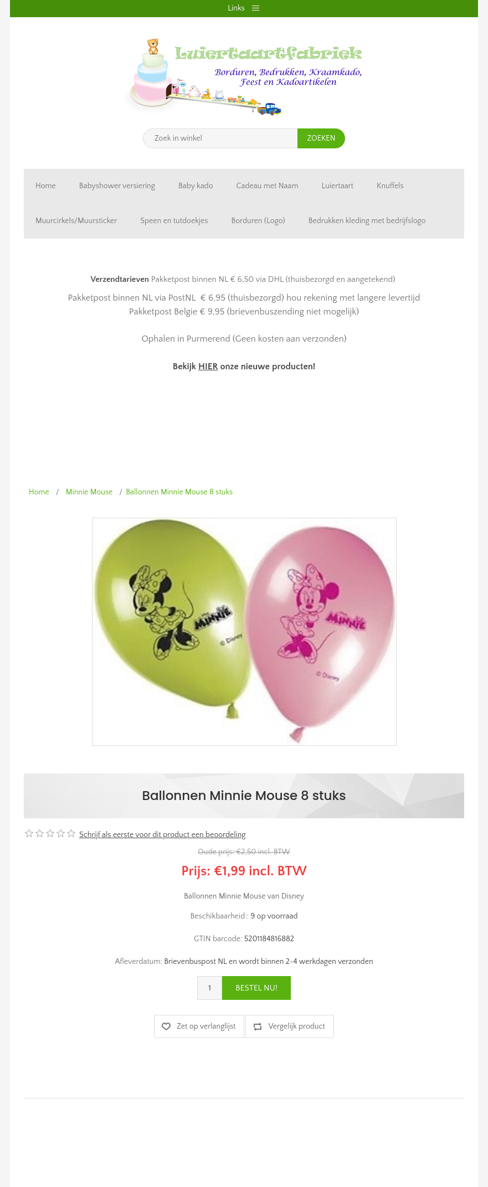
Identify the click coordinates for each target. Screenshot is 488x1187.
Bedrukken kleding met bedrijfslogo (367, 220)
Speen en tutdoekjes (174, 220)
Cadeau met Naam (268, 186)
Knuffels (390, 186)
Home (45, 186)
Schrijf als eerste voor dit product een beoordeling (162, 834)
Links (236, 8)
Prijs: (195, 871)
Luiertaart (337, 186)
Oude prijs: (216, 852)
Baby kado (195, 186)
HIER (208, 366)
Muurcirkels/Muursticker (76, 220)
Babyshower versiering (117, 186)
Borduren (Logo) (258, 220)
